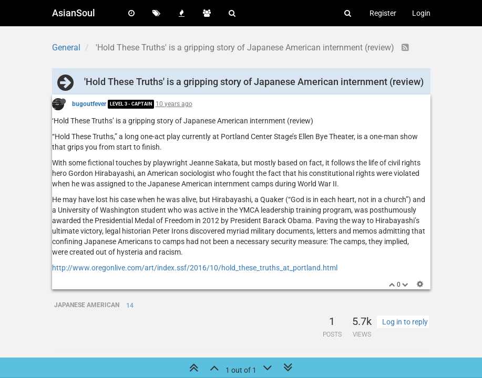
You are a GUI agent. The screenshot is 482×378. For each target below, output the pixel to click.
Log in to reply (405, 322)
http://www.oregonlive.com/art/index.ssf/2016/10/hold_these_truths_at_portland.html (194, 268)
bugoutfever (89, 104)
